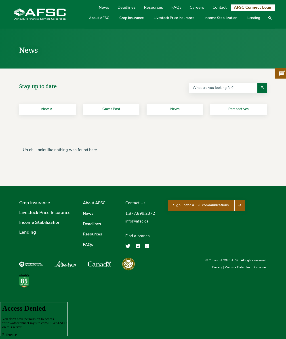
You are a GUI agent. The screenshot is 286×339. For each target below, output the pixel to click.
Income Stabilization (220, 18)
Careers (197, 8)
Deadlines (127, 8)
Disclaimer (259, 267)
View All (47, 109)
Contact (219, 8)
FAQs (176, 8)
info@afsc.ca (137, 221)
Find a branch (137, 236)
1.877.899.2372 (140, 214)
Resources (153, 8)
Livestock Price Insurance (174, 18)
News (104, 8)
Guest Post (111, 109)
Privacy (217, 267)
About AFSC (99, 18)
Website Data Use (237, 267)
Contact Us (135, 203)
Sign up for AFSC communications (201, 205)
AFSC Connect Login (253, 8)
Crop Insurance (131, 18)
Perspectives (238, 109)
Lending (253, 18)
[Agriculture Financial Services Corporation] (40, 14)
